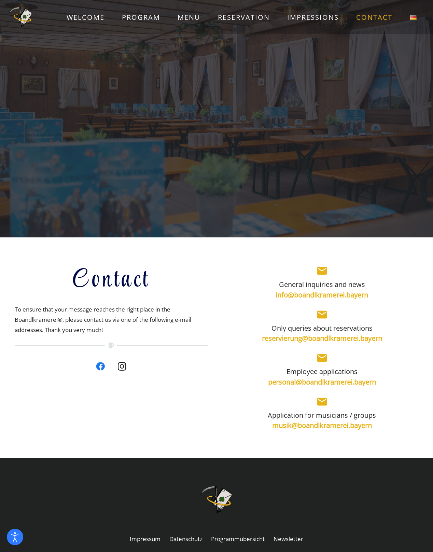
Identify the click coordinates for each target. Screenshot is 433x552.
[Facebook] (100, 366)
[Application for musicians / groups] (322, 403)
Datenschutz (185, 539)
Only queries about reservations (322, 328)
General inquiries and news (322, 284)
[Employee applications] (322, 359)
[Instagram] (122, 366)
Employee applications (322, 371)
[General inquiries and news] (322, 272)
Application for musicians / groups (322, 415)
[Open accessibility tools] (15, 537)
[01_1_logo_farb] (29, 17)
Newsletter (288, 539)
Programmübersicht (238, 539)
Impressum (145, 539)
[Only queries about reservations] (322, 316)
